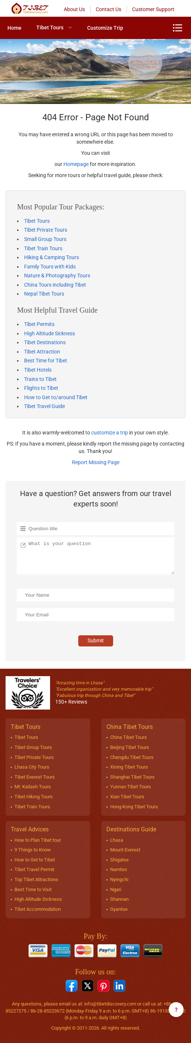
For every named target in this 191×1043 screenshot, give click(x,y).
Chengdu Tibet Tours (132, 757)
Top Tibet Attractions (36, 879)
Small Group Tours (45, 239)
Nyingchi (119, 879)
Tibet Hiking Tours (33, 796)
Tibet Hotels (38, 370)
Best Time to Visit (33, 889)
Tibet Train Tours (43, 248)
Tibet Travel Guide (44, 406)
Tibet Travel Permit (34, 869)
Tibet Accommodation (37, 909)
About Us (74, 9)
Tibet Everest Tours (34, 777)
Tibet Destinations (45, 342)
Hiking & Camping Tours (51, 257)
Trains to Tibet (40, 379)
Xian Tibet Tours (127, 796)
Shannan (119, 899)
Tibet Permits (39, 324)
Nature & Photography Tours (57, 275)
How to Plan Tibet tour (37, 840)
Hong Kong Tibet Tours (134, 806)
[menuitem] (14, 28)
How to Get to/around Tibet (56, 397)
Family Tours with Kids (50, 267)
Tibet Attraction (42, 352)
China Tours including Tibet (55, 285)
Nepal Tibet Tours (44, 294)
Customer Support (153, 9)
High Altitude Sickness (49, 333)
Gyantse (119, 909)
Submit (96, 640)
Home (14, 28)
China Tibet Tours (128, 737)
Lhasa (116, 840)
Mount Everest (125, 850)
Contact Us (108, 9)
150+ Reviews (71, 702)
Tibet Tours (49, 27)
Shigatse (119, 860)
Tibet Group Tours (33, 747)
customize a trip (109, 433)
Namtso (118, 869)
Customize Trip (105, 28)
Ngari (115, 889)
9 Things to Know (32, 850)
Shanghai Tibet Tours (132, 777)
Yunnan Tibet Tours (130, 786)
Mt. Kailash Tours (32, 786)
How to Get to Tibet (34, 860)
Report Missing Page (95, 462)
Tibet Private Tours (45, 230)
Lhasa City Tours (31, 767)
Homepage (76, 164)
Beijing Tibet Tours (129, 747)
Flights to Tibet (41, 388)
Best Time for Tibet (45, 361)
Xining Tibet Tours (129, 767)
